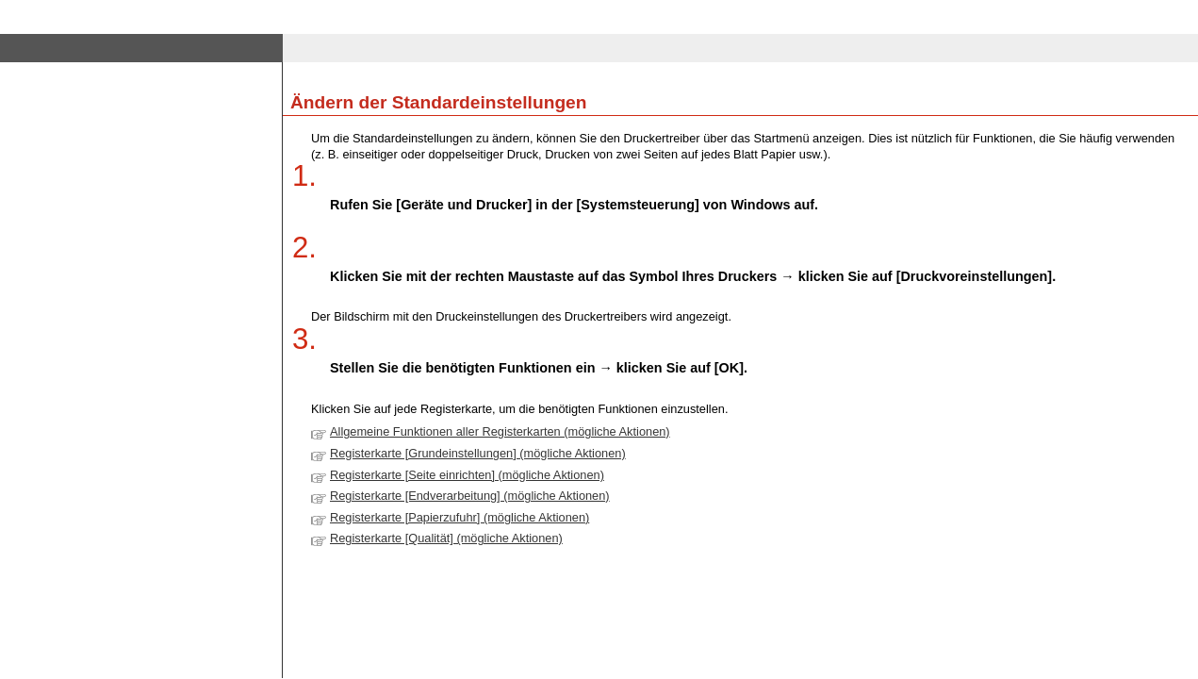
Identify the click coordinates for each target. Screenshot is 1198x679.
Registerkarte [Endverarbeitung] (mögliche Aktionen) (470, 496)
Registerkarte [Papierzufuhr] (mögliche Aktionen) (459, 517)
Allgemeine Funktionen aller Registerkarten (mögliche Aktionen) (500, 431)
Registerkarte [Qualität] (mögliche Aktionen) (446, 538)
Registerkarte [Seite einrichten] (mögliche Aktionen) (467, 475)
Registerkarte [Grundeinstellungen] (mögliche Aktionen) (478, 453)
